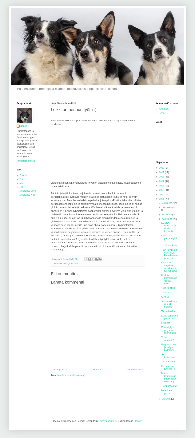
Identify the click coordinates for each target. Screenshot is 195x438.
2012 (162, 194)
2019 (162, 172)
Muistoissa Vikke (27, 190)
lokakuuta (167, 214)
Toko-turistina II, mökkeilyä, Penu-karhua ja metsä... (169, 254)
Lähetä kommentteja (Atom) (71, 375)
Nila (21, 183)
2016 (162, 185)
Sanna (23, 126)
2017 (162, 181)
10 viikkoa (166, 292)
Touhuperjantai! (169, 386)
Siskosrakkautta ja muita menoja (169, 304)
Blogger (137, 421)
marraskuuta (168, 207)
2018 (162, 176)
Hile (21, 187)
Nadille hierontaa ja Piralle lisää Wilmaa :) (168, 377)
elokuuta (166, 398)
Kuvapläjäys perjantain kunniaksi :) (168, 330)
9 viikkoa (165, 323)
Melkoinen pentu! (166, 391)
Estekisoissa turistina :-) (168, 367)
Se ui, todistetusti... (169, 355)
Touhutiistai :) (168, 311)
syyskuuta (167, 219)
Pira (21, 179)
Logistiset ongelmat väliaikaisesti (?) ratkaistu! (169, 266)
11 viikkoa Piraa (169, 245)
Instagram (163, 109)
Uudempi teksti (59, 369)
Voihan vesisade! (167, 338)
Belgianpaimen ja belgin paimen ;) (168, 347)
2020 (162, 167)
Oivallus (165, 297)
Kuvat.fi (162, 112)
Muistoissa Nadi (27, 194)
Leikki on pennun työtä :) (169, 238)
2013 (162, 190)
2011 (162, 199)
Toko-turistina (168, 288)
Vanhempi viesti (135, 369)
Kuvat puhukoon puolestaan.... (169, 317)
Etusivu (97, 369)
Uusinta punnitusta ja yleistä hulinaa (169, 279)
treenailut (73, 263)
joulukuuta (167, 203)
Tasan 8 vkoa (168, 361)
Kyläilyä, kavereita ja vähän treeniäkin (168, 227)
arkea (65, 263)
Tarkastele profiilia (26, 161)
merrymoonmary (108, 421)
